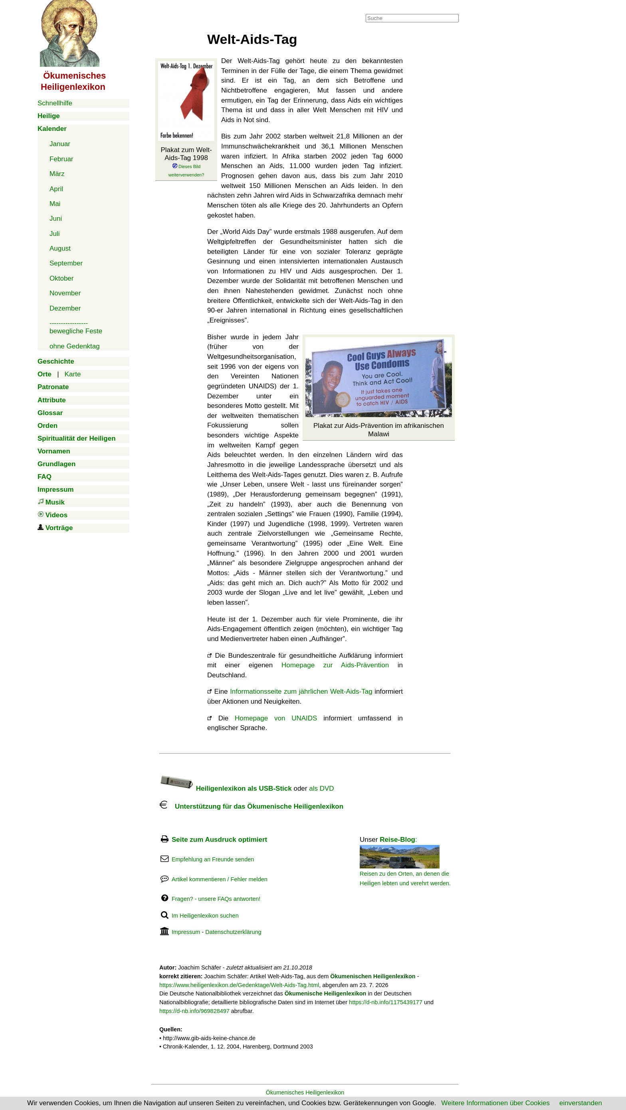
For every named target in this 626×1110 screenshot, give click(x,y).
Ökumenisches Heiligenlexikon (305, 1092)
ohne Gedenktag (75, 346)
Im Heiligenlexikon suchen (205, 915)
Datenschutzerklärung (233, 932)
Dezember (65, 308)
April (56, 189)
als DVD (321, 788)
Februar (61, 159)
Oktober (61, 278)
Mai (55, 204)
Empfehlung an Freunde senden (213, 859)
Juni (56, 218)
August (60, 248)
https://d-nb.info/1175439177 (385, 1002)
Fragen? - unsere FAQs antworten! (216, 899)
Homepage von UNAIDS (276, 718)
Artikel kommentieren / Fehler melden (219, 879)
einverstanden (580, 1103)
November (65, 293)
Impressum (186, 932)
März (57, 174)
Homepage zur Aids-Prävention (335, 665)
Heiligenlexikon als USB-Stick (225, 788)
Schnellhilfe (55, 103)
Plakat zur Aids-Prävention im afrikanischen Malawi (378, 429)
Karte (73, 374)
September (66, 263)
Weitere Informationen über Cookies (495, 1103)
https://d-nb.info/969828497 (194, 1011)
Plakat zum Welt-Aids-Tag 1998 (186, 162)
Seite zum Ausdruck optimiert (219, 839)
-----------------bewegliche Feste (76, 327)
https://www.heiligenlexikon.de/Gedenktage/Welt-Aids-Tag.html (239, 985)
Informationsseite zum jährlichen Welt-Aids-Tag (301, 691)
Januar (60, 144)
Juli (55, 233)
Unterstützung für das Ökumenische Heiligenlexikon (251, 806)
